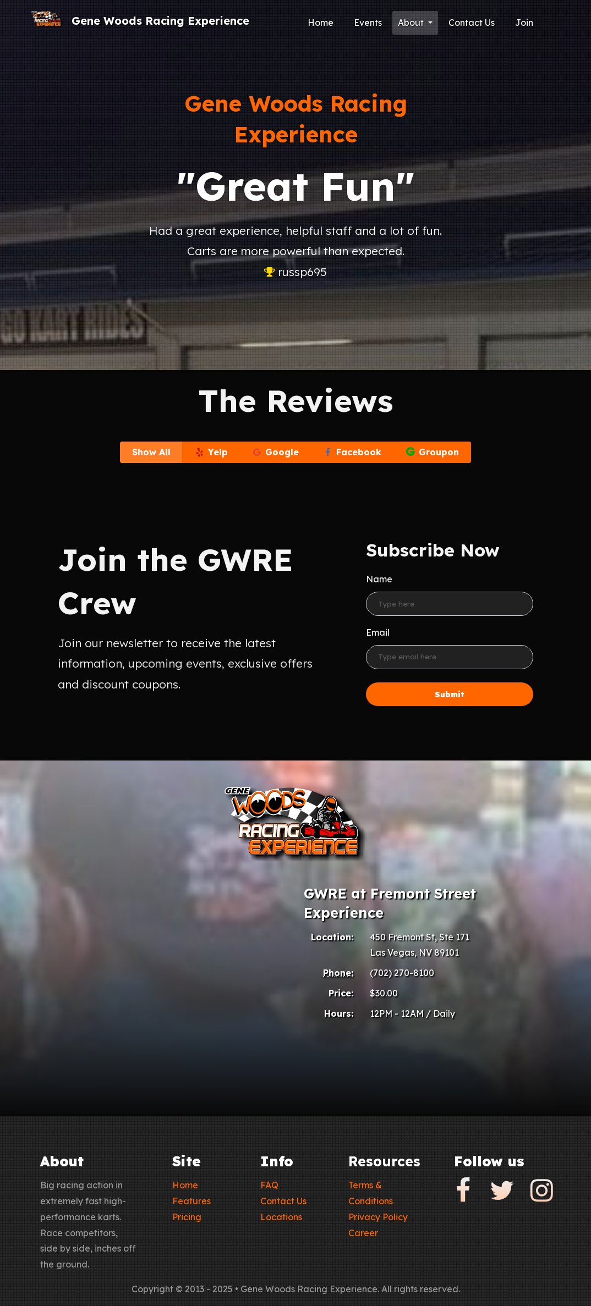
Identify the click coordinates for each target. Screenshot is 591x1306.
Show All (151, 452)
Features (191, 1200)
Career (363, 1232)
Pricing (186, 1216)
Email (378, 632)
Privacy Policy (378, 1216)
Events (368, 22)
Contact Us (471, 22)
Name (379, 579)
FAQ (269, 1185)
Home (320, 22)
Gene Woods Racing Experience (160, 20)
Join (524, 22)
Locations (281, 1216)
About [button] (412, 22)
